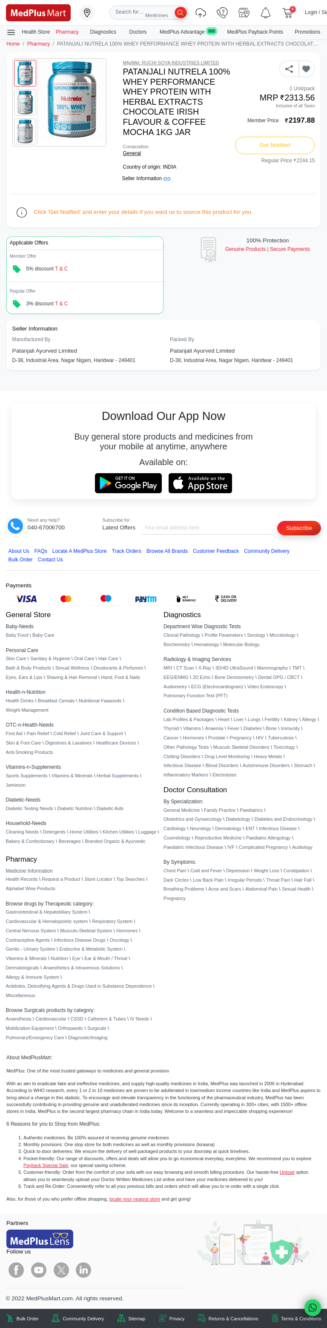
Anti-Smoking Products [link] (29, 752)
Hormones (127, 930)
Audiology (302, 847)
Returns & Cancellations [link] (233, 1318)
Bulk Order (21, 560)
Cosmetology (177, 837)
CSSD (77, 1018)
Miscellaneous (20, 995)
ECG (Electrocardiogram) (217, 686)
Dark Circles (176, 879)
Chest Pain (175, 870)
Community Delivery (267, 551)
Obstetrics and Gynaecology (193, 819)
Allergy (309, 719)
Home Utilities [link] (84, 831)
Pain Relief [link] (38, 733)
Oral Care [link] (84, 658)
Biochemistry (177, 644)
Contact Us (50, 560)
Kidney (291, 719)
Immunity (290, 728)
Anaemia (214, 728)
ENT (250, 828)
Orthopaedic (70, 1028)
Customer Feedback (216, 551)
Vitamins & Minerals (26, 958)
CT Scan (185, 667)
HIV (260, 737)
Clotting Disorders (182, 756)
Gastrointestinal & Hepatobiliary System (47, 911)
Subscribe (299, 528)
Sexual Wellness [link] (72, 667)
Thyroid (171, 728)
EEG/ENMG (176, 677)
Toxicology (284, 747)
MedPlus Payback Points (255, 32)
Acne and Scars (224, 888)
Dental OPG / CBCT (278, 677)
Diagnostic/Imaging (88, 1037)
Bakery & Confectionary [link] (30, 841)
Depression (238, 870)
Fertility (272, 719)
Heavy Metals (268, 756)
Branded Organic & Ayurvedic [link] (115, 841)
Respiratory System (112, 921)
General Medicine (182, 810)
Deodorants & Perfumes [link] (118, 667)
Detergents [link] (54, 831)
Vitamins (192, 728)
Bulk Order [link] (28, 1318)
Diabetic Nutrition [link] (74, 808)
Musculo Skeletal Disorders (241, 747)
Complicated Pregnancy (263, 847)
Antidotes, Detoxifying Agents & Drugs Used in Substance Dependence (79, 986)
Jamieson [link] (16, 785)
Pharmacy (67, 32)
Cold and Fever (206, 870)
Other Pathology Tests (186, 747)
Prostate (217, 737)
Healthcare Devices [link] (116, 742)
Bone (271, 728)
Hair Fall (302, 879)
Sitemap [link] (136, 1318)
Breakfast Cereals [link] (56, 700)
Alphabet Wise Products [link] (30, 888)
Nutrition (59, 958)
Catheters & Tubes (107, 1018)
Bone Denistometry (234, 677)
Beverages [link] (70, 841)
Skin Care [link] (16, 658)
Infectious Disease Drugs (80, 940)
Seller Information (146, 178)
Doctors (138, 32)
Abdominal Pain (261, 888)
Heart (223, 719)
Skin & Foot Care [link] (23, 742)
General (132, 153)
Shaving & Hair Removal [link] (71, 677)
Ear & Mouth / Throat (105, 958)
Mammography (272, 667)
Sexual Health (296, 888)
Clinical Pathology (182, 635)
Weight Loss (266, 870)
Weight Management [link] (27, 710)
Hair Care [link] (108, 658)
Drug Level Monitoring (227, 756)
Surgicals (96, 1028)
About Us (19, 551)
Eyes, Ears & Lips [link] (24, 677)
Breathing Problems (184, 888)
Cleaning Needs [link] (22, 831)
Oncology (119, 940)
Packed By (182, 339)
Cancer (171, 737)
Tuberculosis (281, 737)
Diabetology (238, 819)
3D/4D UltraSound (234, 667)
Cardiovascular (50, 1018)
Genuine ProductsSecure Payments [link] (267, 249)
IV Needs (139, 1018)
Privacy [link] (177, 1318)
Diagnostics (104, 32)
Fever (233, 728)
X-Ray (204, 667)
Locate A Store (79, 551)
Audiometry (175, 686)
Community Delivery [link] (83, 1318)
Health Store (28, 32)
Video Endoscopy (265, 686)
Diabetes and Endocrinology (284, 819)
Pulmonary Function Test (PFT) (195, 695)
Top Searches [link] (130, 879)
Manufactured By (31, 339)
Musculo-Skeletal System (86, 930)
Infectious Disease (182, 765)
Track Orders (126, 551)
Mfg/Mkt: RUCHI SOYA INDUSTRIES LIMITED (171, 62)
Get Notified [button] (274, 145)
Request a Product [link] (61, 879)
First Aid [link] (14, 733)
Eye (76, 958)
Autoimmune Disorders (266, 765)
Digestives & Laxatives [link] (68, 742)
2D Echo (201, 677)
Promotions (307, 32)
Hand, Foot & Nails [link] (120, 677)
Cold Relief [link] (64, 733)
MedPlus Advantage (187, 32)
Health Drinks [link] (20, 700)
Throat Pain (278, 879)
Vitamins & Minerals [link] (72, 775)
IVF (231, 847)
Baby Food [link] (17, 635)
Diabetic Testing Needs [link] (29, 808)
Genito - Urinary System (30, 948)
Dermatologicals (22, 967)
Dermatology (228, 828)
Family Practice (219, 810)
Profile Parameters (223, 635)
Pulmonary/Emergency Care (35, 1037)
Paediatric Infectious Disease (193, 847)
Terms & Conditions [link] (301, 1318)
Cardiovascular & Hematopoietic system (47, 921)
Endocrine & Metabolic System (90, 948)
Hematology (206, 644)
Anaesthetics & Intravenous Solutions (81, 967)
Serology (256, 635)
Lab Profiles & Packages (189, 719)
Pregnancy (240, 737)
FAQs (40, 551)
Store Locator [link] (98, 879)
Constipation (296, 870)
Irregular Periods (245, 879)
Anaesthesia (19, 1018)
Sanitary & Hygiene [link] (50, 658)
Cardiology (175, 828)
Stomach (303, 765)
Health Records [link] (22, 879)
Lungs (254, 719)
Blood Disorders (222, 765)
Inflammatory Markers (186, 774)
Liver (239, 719)
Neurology (200, 828)
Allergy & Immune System (32, 977)
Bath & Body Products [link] (28, 667)
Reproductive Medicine (218, 837)
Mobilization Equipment (30, 1028)
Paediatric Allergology (268, 837)
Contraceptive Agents (28, 940)
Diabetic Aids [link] (110, 808)
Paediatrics (251, 810)
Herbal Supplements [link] (118, 775)
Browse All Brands (167, 551)
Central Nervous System (31, 930)
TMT (296, 667)
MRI (168, 667)
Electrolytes (224, 774)
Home (13, 44)
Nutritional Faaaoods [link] (100, 700)
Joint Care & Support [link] (101, 733)
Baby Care (43, 635)
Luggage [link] (147, 831)
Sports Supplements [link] (27, 775)
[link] (38, 12)
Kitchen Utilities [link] (118, 831)
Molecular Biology (241, 644)
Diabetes (253, 728)
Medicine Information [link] (29, 871)
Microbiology (282, 635)
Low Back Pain (208, 879)
